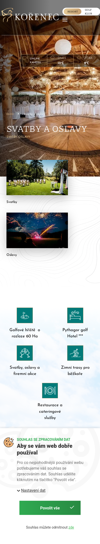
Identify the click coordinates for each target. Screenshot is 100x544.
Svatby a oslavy (34, 113)
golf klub (88, 11)
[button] (64, 19)
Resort (72, 11)
